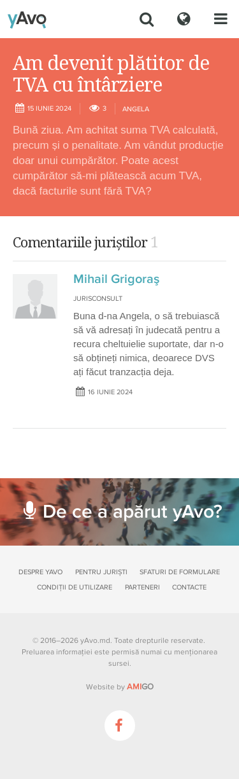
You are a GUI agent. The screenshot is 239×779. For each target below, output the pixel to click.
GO (140, 687)
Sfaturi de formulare (180, 572)
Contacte (189, 587)
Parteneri (142, 587)
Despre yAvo (40, 572)
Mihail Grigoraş (116, 279)
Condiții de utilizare (74, 587)
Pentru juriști (101, 572)
